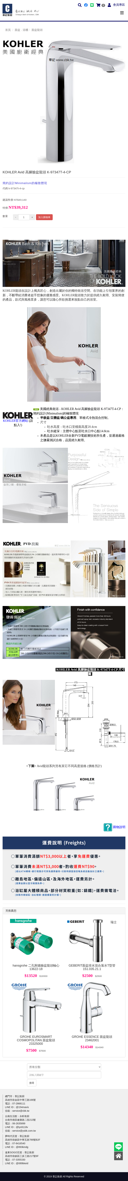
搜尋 (31, 1082)
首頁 (8, 29)
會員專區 (119, 4)
